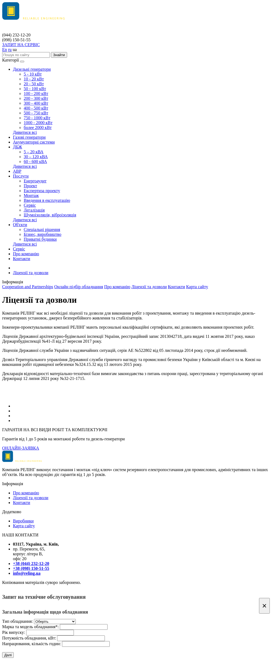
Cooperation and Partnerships (27, 286)
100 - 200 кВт (36, 93)
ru (10, 49)
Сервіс (30, 205)
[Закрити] (264, 606)
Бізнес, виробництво (42, 234)
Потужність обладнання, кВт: (29, 638)
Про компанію (26, 253)
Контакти (21, 258)
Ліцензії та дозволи (30, 272)
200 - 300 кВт (36, 98)
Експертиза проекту (42, 190)
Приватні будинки (40, 239)
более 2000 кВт (38, 127)
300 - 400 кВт (36, 103)
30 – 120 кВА (36, 156)
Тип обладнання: (17, 621)
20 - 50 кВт (34, 83)
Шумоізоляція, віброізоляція (50, 215)
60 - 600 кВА (35, 161)
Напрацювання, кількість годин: (31, 643)
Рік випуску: (13, 632)
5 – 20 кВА (33, 151)
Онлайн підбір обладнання (78, 286)
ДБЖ (17, 147)
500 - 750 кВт (36, 113)
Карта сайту (197, 286)
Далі (8, 655)
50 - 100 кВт (35, 88)
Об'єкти (20, 224)
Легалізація (34, 210)
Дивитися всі (25, 132)
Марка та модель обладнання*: (30, 626)
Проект (30, 185)
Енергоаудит (35, 181)
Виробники (23, 521)
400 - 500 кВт (36, 108)
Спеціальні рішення (42, 229)
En (4, 49)
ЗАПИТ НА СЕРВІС (21, 44)
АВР (17, 171)
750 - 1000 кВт (37, 117)
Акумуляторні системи (34, 142)
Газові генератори (29, 137)
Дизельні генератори (32, 69)
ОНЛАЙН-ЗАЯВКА (20, 448)
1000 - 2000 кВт (38, 122)
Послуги (21, 176)
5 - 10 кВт (33, 74)
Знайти (59, 55)
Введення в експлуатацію (47, 200)
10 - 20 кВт (34, 79)
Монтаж (31, 195)
